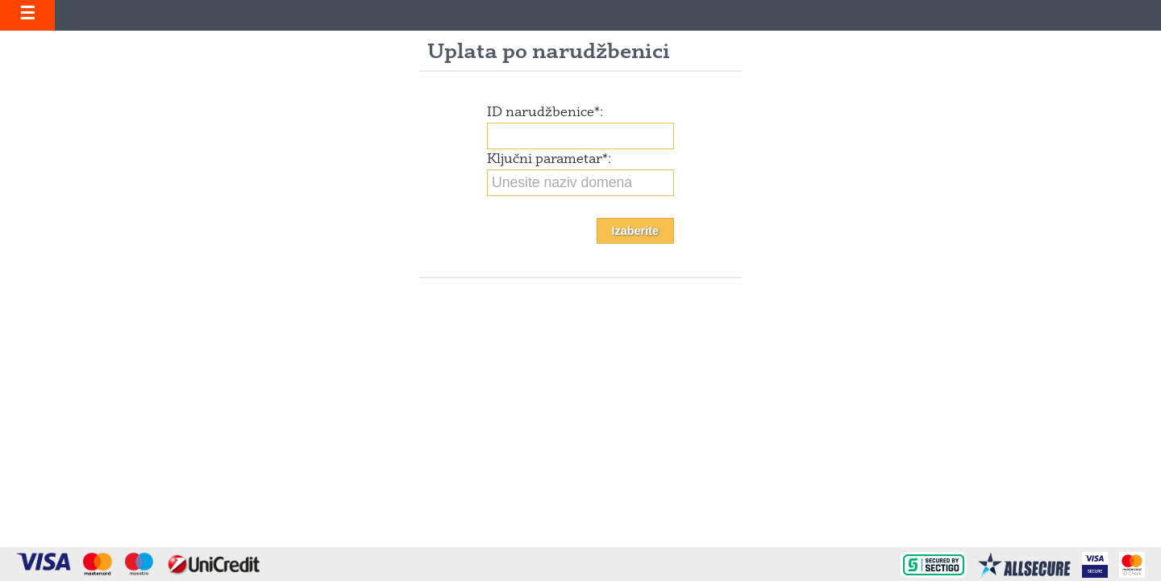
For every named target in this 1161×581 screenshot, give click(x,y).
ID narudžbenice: (545, 113)
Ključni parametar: (549, 159)
